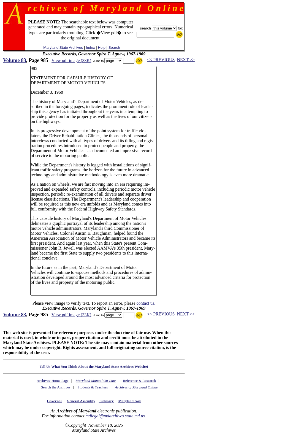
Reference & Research (139, 381)
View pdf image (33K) (71, 60)
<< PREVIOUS (161, 59)
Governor (54, 401)
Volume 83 (14, 60)
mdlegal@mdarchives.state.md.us (115, 416)
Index (90, 47)
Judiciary (106, 401)
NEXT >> (185, 59)
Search (114, 47)
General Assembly (81, 401)
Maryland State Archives (63, 47)
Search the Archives (55, 387)
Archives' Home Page (53, 381)
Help (101, 47)
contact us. (145, 303)
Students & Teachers (92, 387)
